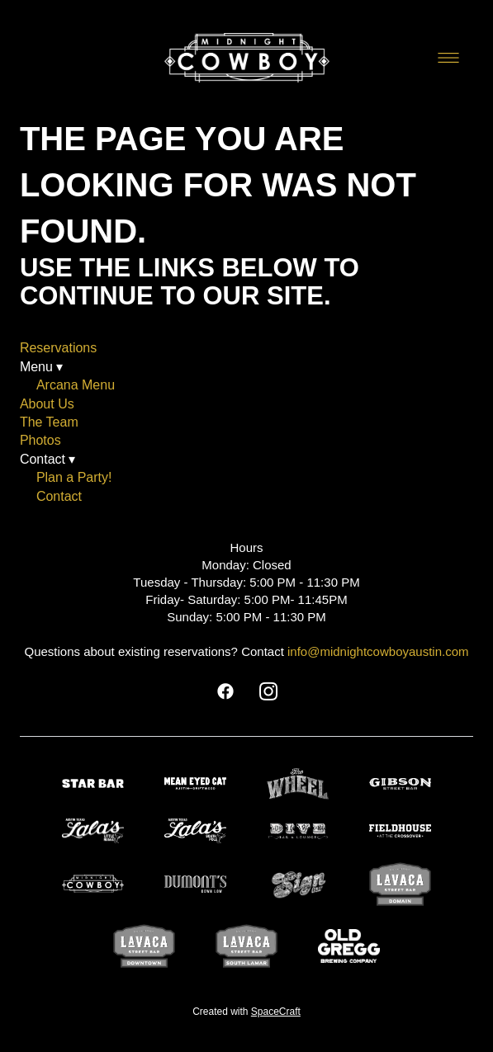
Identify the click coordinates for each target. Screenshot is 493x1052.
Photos (40, 440)
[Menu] (448, 57)
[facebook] (225, 692)
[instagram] (268, 692)
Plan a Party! (74, 477)
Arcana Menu (75, 385)
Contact (59, 496)
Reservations (58, 348)
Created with (246, 1011)
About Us (47, 404)
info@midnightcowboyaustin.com (378, 651)
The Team (49, 422)
